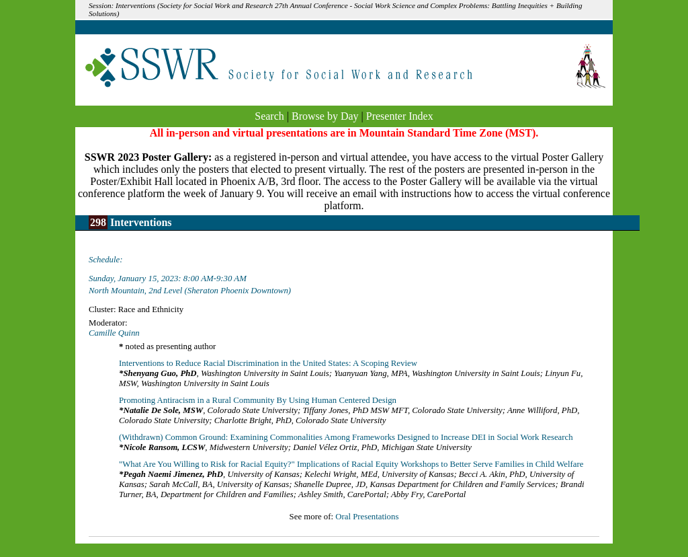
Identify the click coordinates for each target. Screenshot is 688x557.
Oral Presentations (366, 516)
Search (269, 116)
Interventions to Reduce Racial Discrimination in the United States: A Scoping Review (268, 363)
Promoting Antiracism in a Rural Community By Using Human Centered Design (257, 400)
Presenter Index (399, 116)
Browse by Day (325, 116)
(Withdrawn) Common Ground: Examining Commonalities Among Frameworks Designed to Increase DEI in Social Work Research (346, 437)
